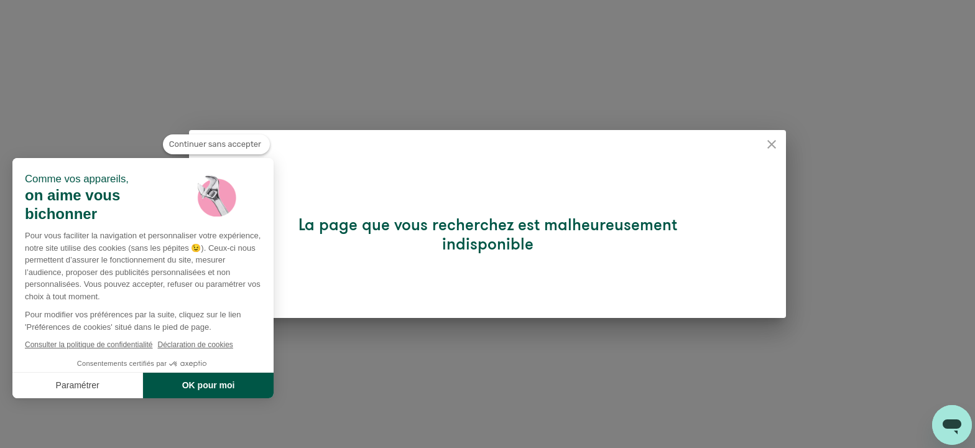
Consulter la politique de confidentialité (88, 344)
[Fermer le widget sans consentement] (216, 144)
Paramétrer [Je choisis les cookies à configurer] (77, 385)
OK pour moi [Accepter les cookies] (208, 385)
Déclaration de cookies (195, 344)
